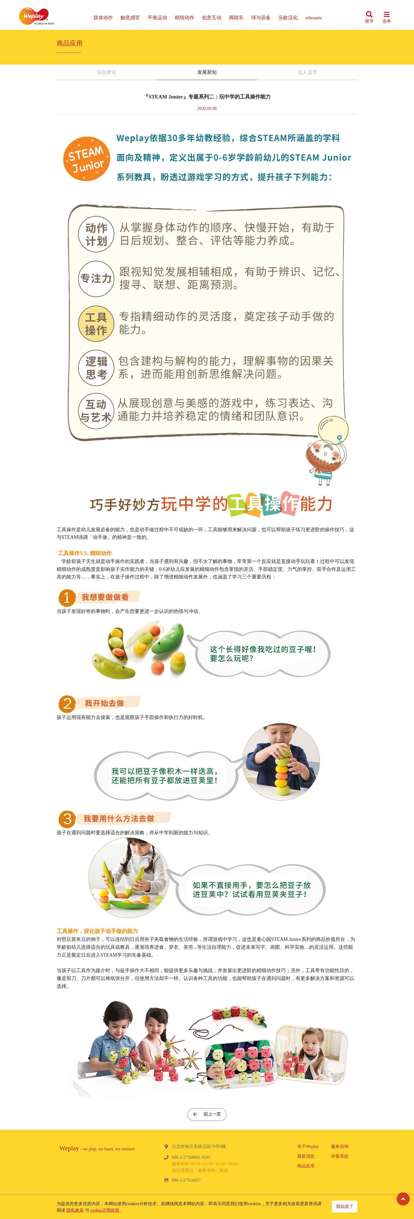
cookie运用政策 (104, 1210)
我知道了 (344, 1206)
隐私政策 (75, 1210)
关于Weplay (308, 1146)
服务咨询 (339, 1146)
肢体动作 (103, 17)
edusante (313, 17)
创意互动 (211, 17)
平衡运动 (157, 17)
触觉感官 (130, 17)
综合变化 (106, 72)
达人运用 (307, 72)
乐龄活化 (288, 17)
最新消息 (306, 1156)
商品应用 (306, 1166)
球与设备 (261, 17)
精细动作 (184, 17)
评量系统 (339, 1156)
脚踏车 (236, 17)
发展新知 (207, 72)
